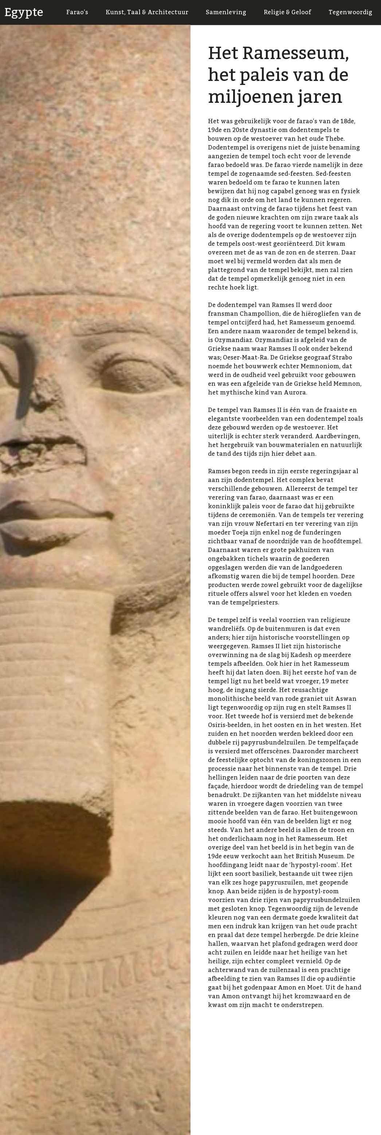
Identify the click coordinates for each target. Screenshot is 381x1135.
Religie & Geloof (287, 12)
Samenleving (226, 12)
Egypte (23, 12)
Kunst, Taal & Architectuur (147, 12)
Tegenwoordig (350, 12)
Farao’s (77, 12)
